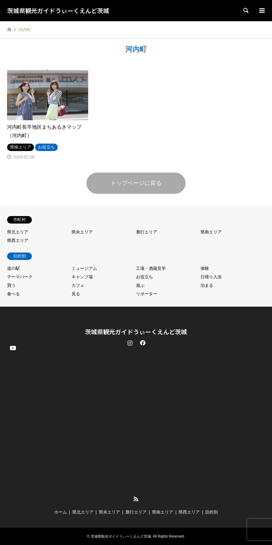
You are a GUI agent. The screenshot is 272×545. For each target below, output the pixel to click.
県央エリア (82, 232)
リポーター (146, 293)
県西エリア (17, 240)
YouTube (12, 493)
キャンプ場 (82, 276)
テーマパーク (20, 276)
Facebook (142, 342)
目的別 (211, 512)
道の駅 (13, 268)
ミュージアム (84, 268)
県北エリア (17, 232)
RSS (136, 499)
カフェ (78, 285)
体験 (204, 268)
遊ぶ (140, 285)
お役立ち (144, 276)
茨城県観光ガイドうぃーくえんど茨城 (136, 331)
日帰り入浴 (211, 276)
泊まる (206, 285)
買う (11, 285)
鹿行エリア (146, 232)
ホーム (60, 512)
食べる (13, 293)
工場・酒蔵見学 (151, 268)
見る (76, 293)
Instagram (130, 342)
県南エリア (211, 232)
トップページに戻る (136, 183)
